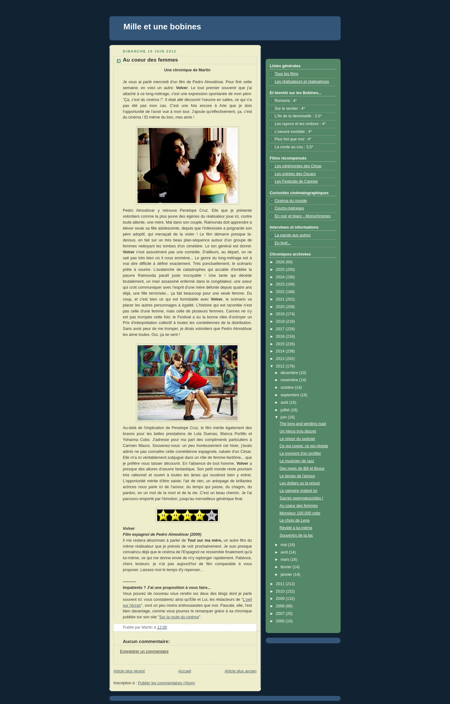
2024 (281, 277)
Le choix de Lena (295, 520)
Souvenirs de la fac (296, 535)
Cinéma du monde (291, 201)
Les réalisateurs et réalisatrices (302, 81)
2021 (281, 299)
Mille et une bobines (162, 26)
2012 (281, 366)
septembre (290, 395)
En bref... (283, 243)
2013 (281, 359)
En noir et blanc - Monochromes (303, 216)
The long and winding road (303, 424)
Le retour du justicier (297, 439)
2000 (281, 621)
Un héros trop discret (298, 431)
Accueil (184, 671)
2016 (281, 336)
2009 (281, 598)
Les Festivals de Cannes (296, 181)
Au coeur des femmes (299, 506)
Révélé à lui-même (296, 528)
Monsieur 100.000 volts (300, 513)
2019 (281, 314)
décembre (290, 373)
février (287, 567)
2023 (281, 284)
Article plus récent (129, 671)
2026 (281, 262)
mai (284, 545)
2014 (281, 351)
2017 (281, 329)
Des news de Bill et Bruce (302, 468)
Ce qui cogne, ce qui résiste (304, 446)
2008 (281, 606)
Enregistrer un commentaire (144, 651)
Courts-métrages (289, 208)
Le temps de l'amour (297, 476)
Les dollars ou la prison (300, 483)
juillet (286, 410)
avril (285, 552)
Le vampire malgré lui (299, 491)
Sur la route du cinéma (179, 617)
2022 (281, 292)
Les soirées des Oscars (295, 174)
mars (286, 559)
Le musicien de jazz (297, 461)
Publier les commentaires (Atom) (166, 683)
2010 (281, 591)
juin (284, 417)
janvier (287, 574)
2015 (281, 344)
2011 (281, 584)
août (285, 402)
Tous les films (286, 74)
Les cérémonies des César (298, 166)
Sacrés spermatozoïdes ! (301, 498)
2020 (281, 307)
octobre (288, 387)
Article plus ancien (241, 671)
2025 (281, 269)
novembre (290, 380)
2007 (281, 613)
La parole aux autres (293, 235)
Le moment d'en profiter (300, 453)
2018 (281, 321)
